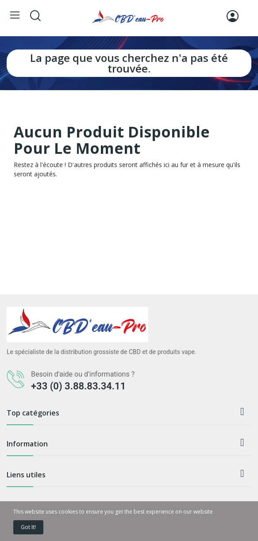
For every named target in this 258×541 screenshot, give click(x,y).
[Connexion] (232, 16)
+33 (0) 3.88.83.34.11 (78, 386)
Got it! (28, 527)
